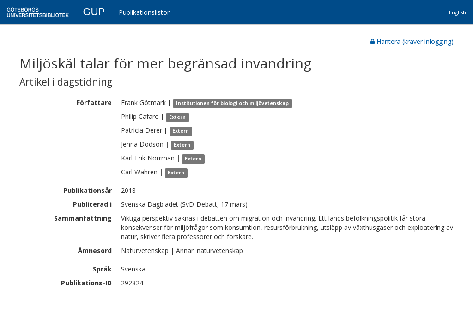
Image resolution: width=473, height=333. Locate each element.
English (457, 12)
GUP (94, 12)
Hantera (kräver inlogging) (412, 41)
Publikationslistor (144, 12)
